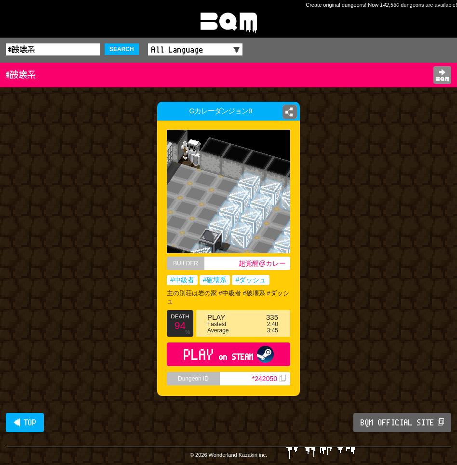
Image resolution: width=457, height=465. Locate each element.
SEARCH (121, 49)
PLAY (229, 354)
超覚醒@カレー (262, 263)
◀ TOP (25, 422)
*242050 (269, 379)
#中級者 (182, 280)
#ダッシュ (250, 280)
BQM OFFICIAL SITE (402, 422)
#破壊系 (215, 280)
